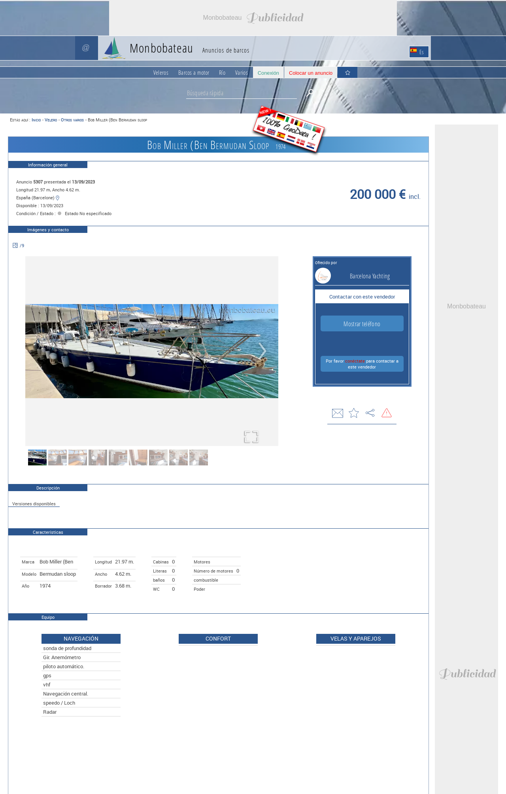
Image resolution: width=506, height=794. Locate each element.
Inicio (36, 120)
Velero (51, 120)
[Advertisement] (253, 18)
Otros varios (72, 120)
